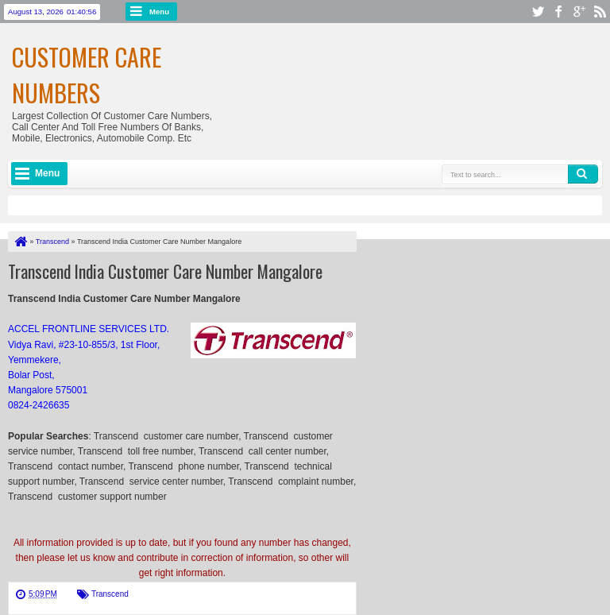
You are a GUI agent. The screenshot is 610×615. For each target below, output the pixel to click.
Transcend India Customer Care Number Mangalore (165, 271)
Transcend (110, 594)
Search (583, 174)
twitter (537, 11)
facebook (558, 11)
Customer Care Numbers (86, 74)
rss (599, 11)
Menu (159, 11)
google (579, 11)
